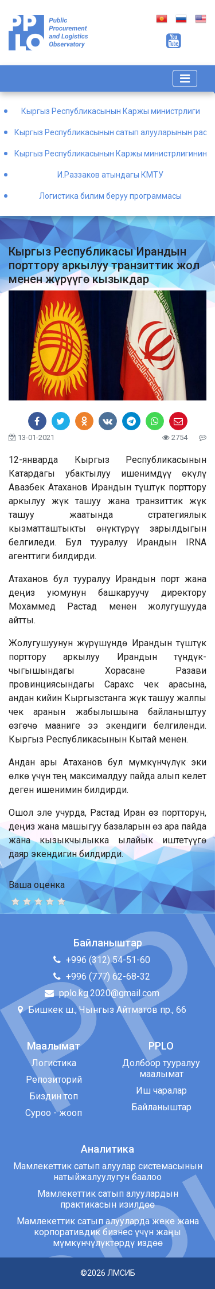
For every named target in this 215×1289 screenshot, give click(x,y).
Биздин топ (53, 1096)
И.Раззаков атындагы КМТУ (110, 174)
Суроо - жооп (53, 1112)
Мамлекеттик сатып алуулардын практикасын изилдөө (107, 1199)
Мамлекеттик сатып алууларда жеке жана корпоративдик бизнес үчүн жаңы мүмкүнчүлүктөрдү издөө (108, 1232)
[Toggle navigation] (185, 78)
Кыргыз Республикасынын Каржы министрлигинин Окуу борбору (110, 153)
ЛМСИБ (121, 1273)
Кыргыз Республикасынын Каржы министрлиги (110, 111)
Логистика (54, 1063)
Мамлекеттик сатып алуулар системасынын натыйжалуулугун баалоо (107, 1171)
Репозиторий (54, 1079)
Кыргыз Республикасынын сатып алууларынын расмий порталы (110, 132)
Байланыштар (161, 1107)
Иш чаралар (161, 1090)
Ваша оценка (37, 884)
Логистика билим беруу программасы (110, 196)
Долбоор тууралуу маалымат (161, 1068)
